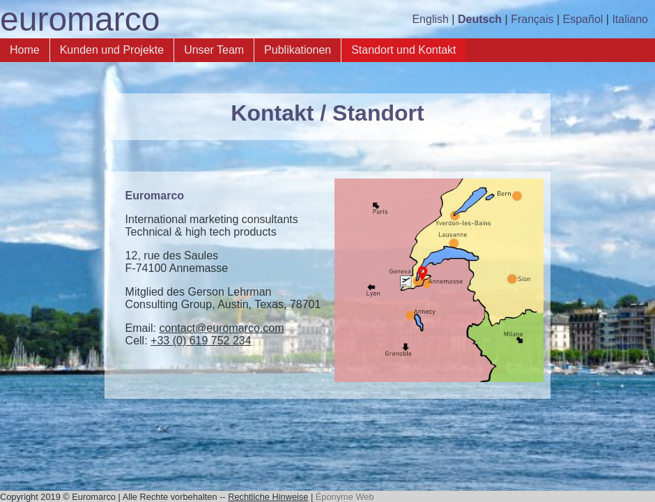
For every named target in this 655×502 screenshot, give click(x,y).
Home (25, 50)
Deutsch (480, 19)
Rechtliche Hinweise (268, 497)
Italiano (630, 19)
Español (583, 19)
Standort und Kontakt (403, 50)
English (430, 19)
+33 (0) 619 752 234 (201, 341)
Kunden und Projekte (112, 50)
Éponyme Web (345, 497)
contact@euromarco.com (222, 328)
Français (532, 19)
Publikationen (297, 50)
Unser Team (214, 50)
